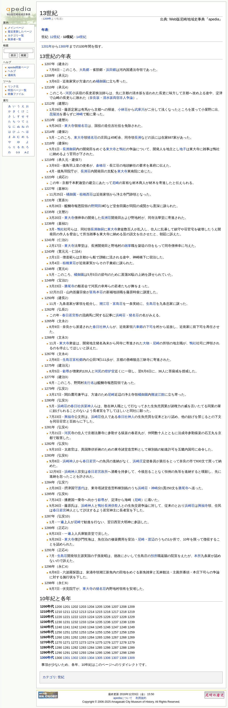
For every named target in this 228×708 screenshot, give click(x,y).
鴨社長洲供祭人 (109, 505)
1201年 (46, 46)
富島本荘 (96, 292)
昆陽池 (54, 114)
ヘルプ (12, 71)
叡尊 (66, 371)
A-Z (26, 152)
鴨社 (122, 149)
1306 (106, 658)
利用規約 (141, 698)
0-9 (18, 152)
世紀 (61, 677)
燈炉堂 (110, 371)
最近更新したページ (20, 31)
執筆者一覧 (14, 39)
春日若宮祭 (70, 315)
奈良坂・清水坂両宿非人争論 (111, 98)
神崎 (79, 114)
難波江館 (158, 394)
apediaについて (122, 698)
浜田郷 (111, 70)
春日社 (76, 406)
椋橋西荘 (86, 194)
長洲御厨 (69, 149)
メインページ (16, 27)
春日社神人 (101, 327)
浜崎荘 (121, 315)
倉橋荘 (101, 165)
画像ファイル (16, 93)
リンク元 (13, 86)
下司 (149, 327)
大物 (146, 343)
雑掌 (127, 245)
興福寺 (69, 417)
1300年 (64, 46)
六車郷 (138, 327)
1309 (131, 658)
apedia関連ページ (18, 67)
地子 (182, 149)
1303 (82, 658)
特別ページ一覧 (17, 90)
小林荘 (123, 109)
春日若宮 (89, 461)
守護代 (79, 488)
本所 (197, 556)
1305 (98, 658)
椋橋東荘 (69, 263)
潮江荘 (104, 303)
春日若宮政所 (98, 471)
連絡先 (12, 75)
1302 (74, 658)
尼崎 (115, 183)
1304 (90, 658)
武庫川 (139, 109)
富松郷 (78, 359)
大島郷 (84, 70)
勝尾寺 (69, 286)
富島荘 (118, 303)
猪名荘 (83, 126)
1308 (122, 658)
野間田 (96, 206)
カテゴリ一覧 (16, 35)
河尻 (68, 93)
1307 (114, 658)
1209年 (47, 18)
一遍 (60, 522)
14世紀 (81, 37)
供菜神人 (87, 406)
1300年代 (47, 657)
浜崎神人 (69, 461)
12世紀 (55, 37)
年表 (44, 30)
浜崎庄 (138, 461)
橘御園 (101, 81)
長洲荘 (86, 171)
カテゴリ (49, 677)
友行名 (89, 383)
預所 (154, 556)
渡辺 (151, 539)
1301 (66, 658)
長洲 (137, 137)
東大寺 (69, 126)
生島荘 (151, 303)
